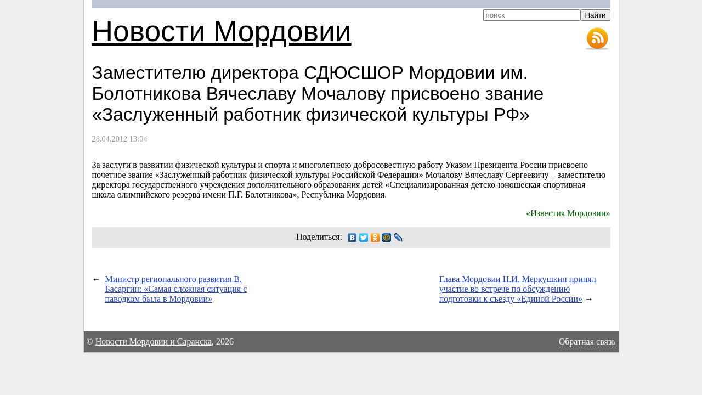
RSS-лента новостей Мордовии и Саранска (597, 39)
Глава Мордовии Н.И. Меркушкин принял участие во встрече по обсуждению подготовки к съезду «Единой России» (517, 288)
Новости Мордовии (222, 31)
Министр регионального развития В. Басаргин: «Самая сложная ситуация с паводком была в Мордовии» (176, 288)
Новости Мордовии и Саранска (153, 341)
